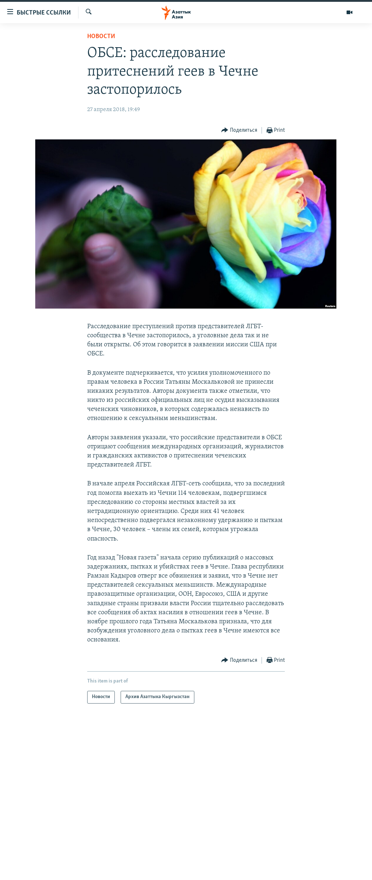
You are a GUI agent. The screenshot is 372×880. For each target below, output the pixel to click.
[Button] (239, 130)
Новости (101, 36)
